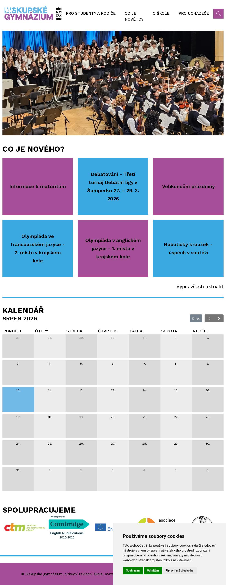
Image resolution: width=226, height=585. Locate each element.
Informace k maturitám (37, 186)
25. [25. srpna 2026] (50, 443)
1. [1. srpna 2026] (176, 338)
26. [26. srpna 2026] (81, 443)
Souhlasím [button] (133, 570)
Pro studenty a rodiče (91, 13)
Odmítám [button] (153, 570)
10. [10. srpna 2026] (18, 390)
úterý (41, 331)
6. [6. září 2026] (207, 470)
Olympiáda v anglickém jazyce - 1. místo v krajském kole (113, 249)
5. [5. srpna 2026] (81, 363)
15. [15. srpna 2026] (176, 390)
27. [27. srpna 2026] (113, 443)
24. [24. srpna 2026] (18, 443)
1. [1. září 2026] (50, 470)
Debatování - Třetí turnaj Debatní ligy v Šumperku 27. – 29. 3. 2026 (113, 186)
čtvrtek (107, 331)
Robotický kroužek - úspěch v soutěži (188, 248)
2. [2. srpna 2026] (207, 338)
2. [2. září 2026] (81, 470)
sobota (169, 331)
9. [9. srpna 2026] (207, 363)
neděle (201, 331)
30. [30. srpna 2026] (207, 443)
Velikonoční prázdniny (188, 186)
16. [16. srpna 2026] (208, 390)
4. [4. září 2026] (144, 470)
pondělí (12, 331)
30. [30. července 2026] (113, 338)
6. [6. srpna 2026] (113, 363)
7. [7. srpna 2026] (144, 363)
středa (74, 331)
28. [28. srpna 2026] (144, 443)
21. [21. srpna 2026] (145, 417)
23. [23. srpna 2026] (208, 417)
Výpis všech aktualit (200, 286)
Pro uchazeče (194, 13)
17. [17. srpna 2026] (18, 417)
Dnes (196, 318)
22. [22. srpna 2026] (176, 417)
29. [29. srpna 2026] (176, 443)
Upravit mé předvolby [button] (179, 570)
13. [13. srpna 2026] (113, 390)
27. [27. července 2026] (18, 338)
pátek (136, 331)
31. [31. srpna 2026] (18, 470)
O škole (161, 13)
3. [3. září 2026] (113, 470)
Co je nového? (134, 16)
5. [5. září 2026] (176, 470)
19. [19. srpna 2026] (81, 417)
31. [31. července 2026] (145, 338)
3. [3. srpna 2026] (18, 363)
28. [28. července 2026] (50, 338)
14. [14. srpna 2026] (145, 390)
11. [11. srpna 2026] (50, 390)
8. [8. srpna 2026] (176, 363)
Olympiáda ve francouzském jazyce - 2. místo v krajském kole (38, 248)
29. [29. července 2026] (81, 338)
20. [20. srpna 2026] (113, 417)
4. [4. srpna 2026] (49, 363)
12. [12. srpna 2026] (81, 390)
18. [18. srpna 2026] (50, 417)
